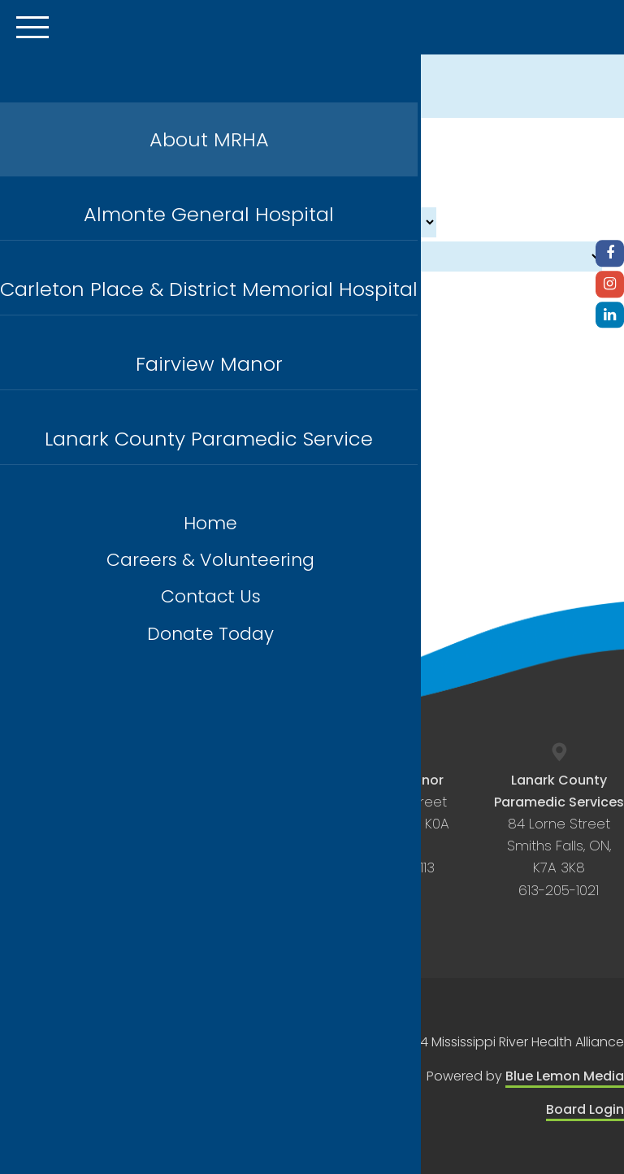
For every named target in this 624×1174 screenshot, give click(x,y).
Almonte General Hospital (209, 214)
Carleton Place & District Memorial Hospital (209, 289)
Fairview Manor (209, 363)
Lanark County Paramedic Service (209, 438)
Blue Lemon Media (564, 1076)
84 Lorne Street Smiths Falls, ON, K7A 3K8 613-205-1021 (559, 835)
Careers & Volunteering (210, 559)
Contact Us (211, 596)
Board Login (585, 1109)
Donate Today (210, 633)
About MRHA (209, 139)
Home (210, 523)
